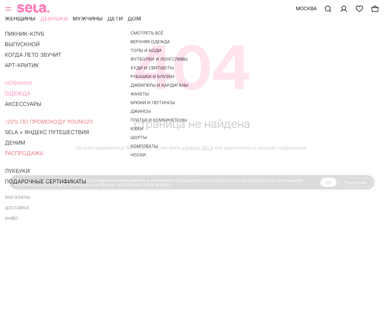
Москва (306, 8)
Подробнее (355, 182)
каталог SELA (197, 148)
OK (329, 182)
